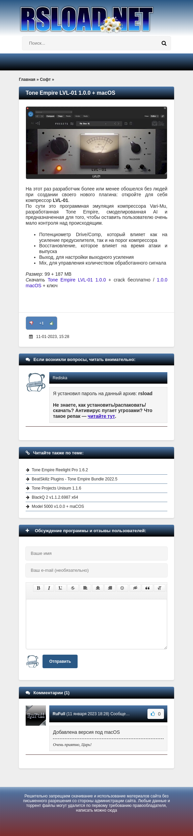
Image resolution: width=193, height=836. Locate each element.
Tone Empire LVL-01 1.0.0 (77, 280)
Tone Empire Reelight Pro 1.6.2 (60, 470)
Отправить (60, 661)
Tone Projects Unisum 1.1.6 (56, 488)
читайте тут (101, 416)
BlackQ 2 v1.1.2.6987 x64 (55, 497)
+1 (41, 323)
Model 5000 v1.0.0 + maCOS (58, 506)
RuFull (59, 713)
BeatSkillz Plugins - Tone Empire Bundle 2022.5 (74, 479)
